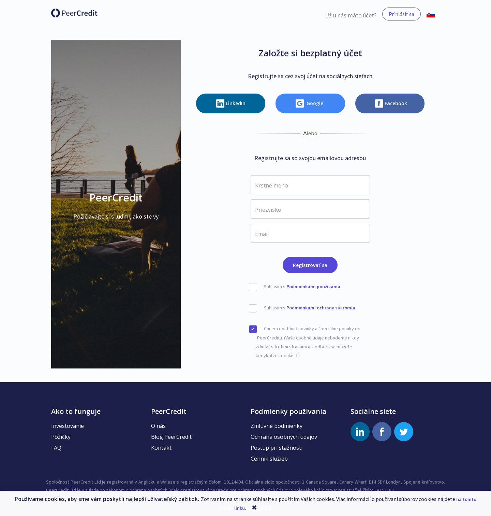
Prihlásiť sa (401, 14)
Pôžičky (61, 437)
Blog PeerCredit (171, 437)
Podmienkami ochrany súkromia (320, 308)
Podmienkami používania (313, 286)
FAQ (56, 447)
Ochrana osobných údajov (284, 437)
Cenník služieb (269, 458)
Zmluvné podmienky (276, 426)
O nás (158, 426)
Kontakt (161, 447)
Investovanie (67, 426)
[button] (431, 14)
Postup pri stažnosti (276, 447)
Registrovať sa (310, 265)
